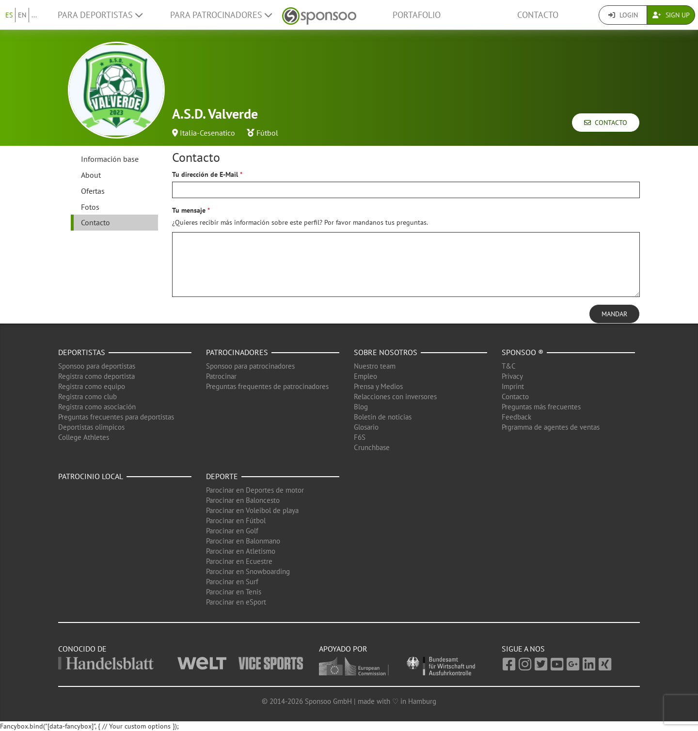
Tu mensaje (189, 210)
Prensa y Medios (378, 386)
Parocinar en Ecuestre (239, 561)
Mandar (614, 314)
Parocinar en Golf (232, 530)
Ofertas (93, 191)
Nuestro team (375, 366)
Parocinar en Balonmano (243, 540)
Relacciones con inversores (395, 396)
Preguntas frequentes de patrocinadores (267, 386)
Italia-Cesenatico (207, 133)
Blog (361, 406)
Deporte (222, 476)
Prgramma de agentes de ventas (551, 427)
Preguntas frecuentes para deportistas (116, 416)
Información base (110, 159)
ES (9, 15)
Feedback (516, 416)
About (91, 175)
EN (22, 15)
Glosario (366, 427)
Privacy (512, 376)
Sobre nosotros (385, 352)
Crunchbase (372, 447)
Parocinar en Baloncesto (243, 500)
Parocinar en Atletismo (240, 551)
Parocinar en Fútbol (236, 520)
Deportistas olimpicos (91, 427)
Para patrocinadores (221, 14)
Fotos (90, 207)
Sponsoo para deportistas (96, 366)
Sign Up (671, 15)
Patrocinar (221, 376)
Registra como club (87, 396)
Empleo (365, 376)
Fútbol (267, 133)
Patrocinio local (90, 476)
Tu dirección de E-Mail (205, 174)
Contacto (537, 14)
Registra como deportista (96, 376)
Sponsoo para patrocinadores (250, 366)
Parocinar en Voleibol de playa (252, 510)
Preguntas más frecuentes (541, 406)
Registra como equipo (91, 386)
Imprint (513, 386)
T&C (509, 366)
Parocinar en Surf (232, 581)
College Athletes (83, 437)
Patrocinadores (237, 352)
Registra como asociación (97, 406)
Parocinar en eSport (236, 602)
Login (623, 15)
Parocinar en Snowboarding (248, 571)
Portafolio (417, 14)
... (34, 15)
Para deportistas (100, 14)
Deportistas (81, 352)
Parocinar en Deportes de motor (255, 490)
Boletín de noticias (383, 416)
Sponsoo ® (522, 352)
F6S (359, 437)
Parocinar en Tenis (233, 591)
